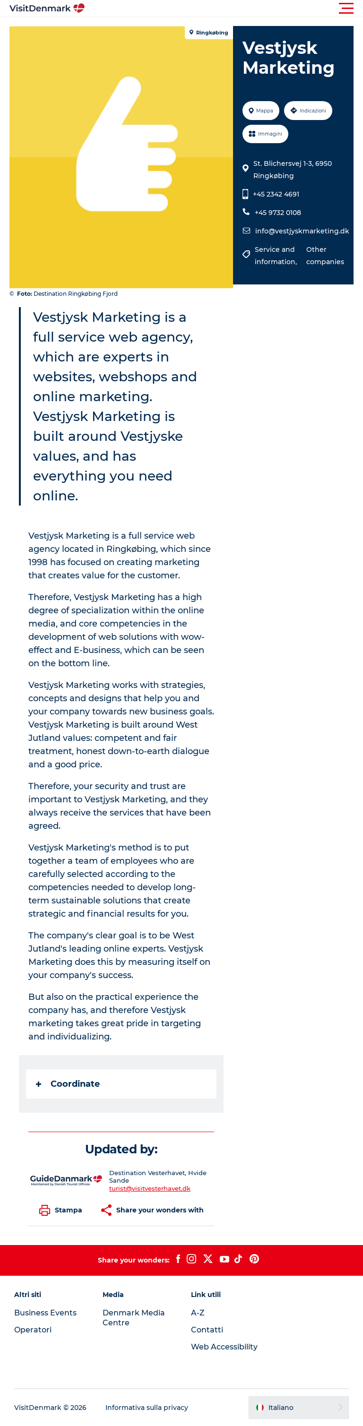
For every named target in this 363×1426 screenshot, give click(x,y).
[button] (224, 8)
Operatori (33, 1329)
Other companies (325, 255)
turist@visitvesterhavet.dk (149, 1188)
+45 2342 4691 (276, 194)
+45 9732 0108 (278, 212)
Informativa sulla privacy (146, 1407)
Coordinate (68, 1084)
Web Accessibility (224, 1346)
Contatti (207, 1329)
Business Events (45, 1312)
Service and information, (277, 255)
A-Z (198, 1312)
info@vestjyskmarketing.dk (302, 231)
